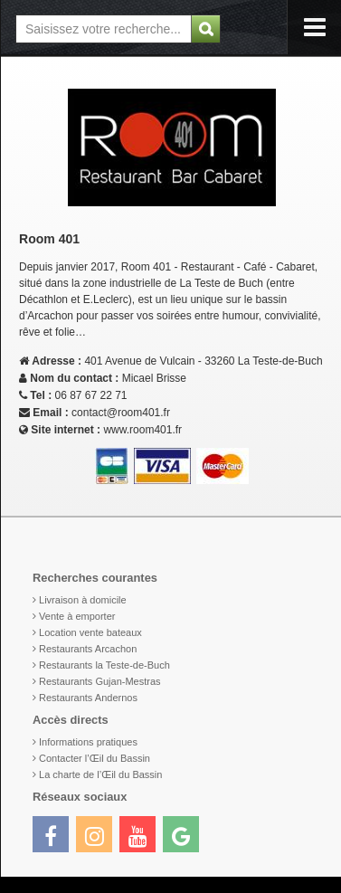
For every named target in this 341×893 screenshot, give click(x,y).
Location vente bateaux (90, 632)
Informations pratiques (88, 741)
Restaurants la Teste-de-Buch (104, 665)
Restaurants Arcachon (88, 648)
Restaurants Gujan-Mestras (100, 681)
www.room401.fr (142, 429)
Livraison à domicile (83, 599)
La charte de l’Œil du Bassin (100, 774)
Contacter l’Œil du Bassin (94, 758)
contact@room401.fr (120, 412)
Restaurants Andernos (88, 697)
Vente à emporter (77, 616)
